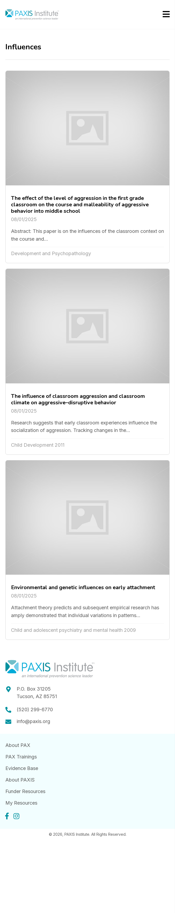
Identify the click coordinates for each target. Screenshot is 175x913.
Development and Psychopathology (51, 253)
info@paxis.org (33, 721)
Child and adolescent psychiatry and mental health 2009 (73, 630)
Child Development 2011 (37, 445)
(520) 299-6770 (35, 709)
